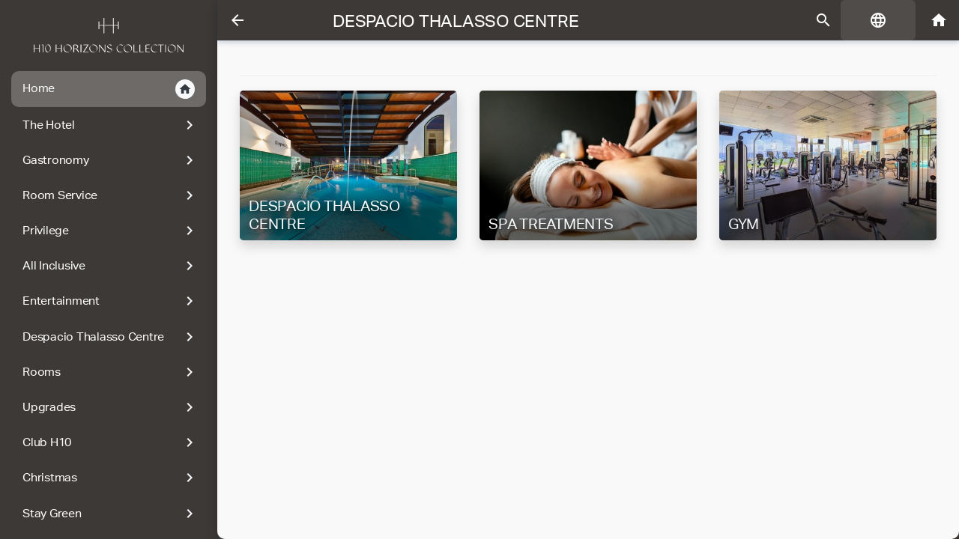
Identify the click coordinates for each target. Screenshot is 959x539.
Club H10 (110, 442)
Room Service (110, 195)
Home (108, 89)
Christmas (110, 478)
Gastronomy (110, 160)
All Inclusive (110, 266)
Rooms (110, 372)
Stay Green (110, 514)
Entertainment (110, 301)
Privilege (110, 231)
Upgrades (110, 407)
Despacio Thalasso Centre (110, 337)
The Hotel (110, 125)
